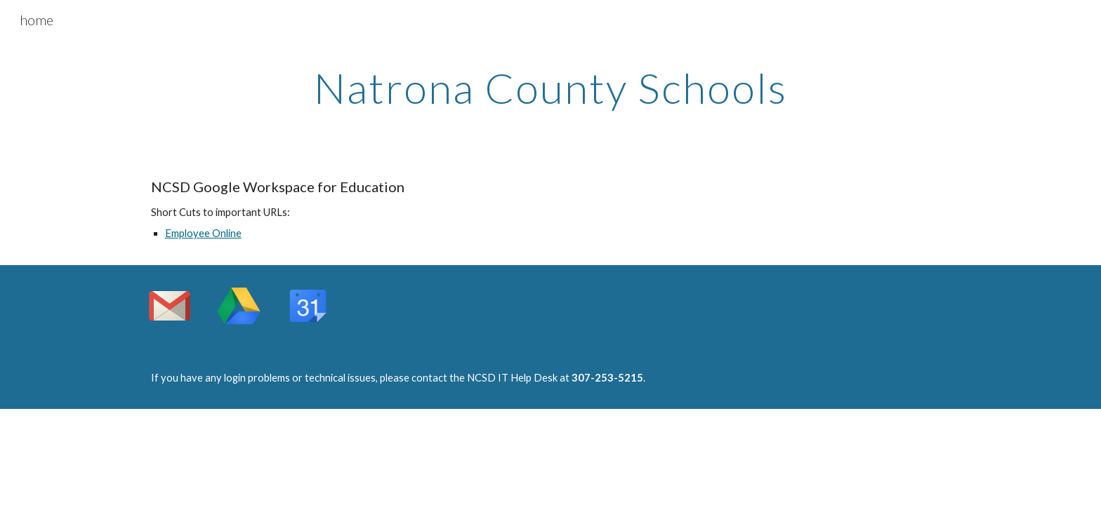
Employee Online (203, 233)
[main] (550, 87)
